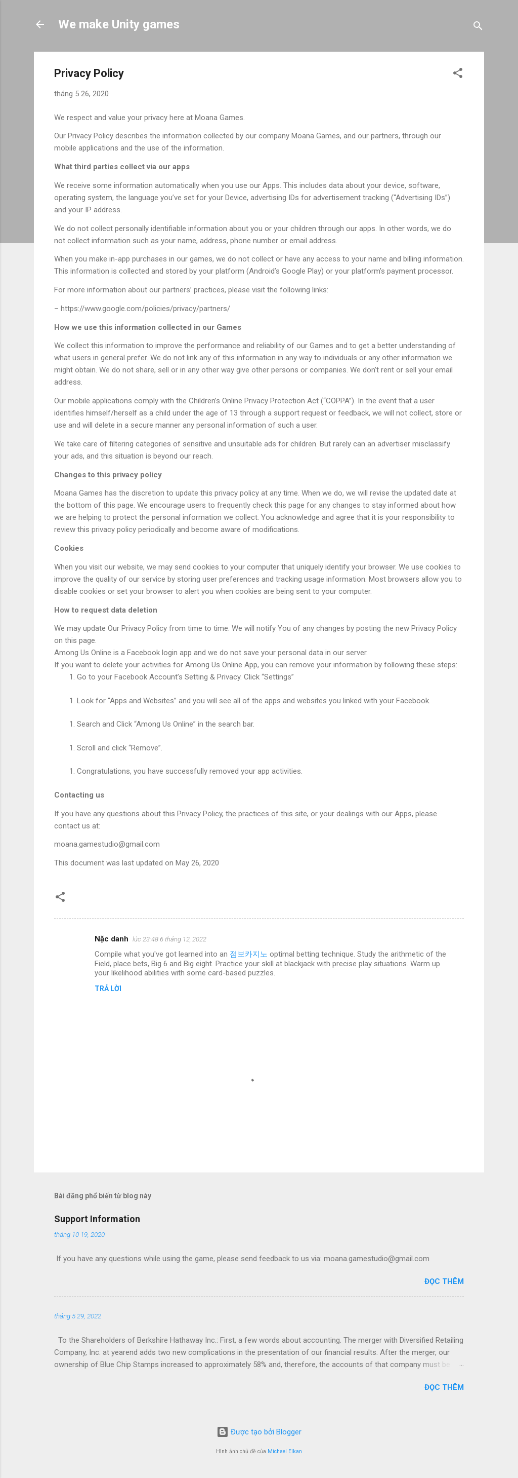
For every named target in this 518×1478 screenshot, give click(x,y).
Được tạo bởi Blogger (259, 1431)
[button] (458, 75)
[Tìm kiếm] (478, 27)
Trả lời (108, 988)
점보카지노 (249, 954)
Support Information (97, 1219)
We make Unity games (119, 24)
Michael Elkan (285, 1451)
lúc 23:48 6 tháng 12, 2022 (169, 939)
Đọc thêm (444, 1281)
